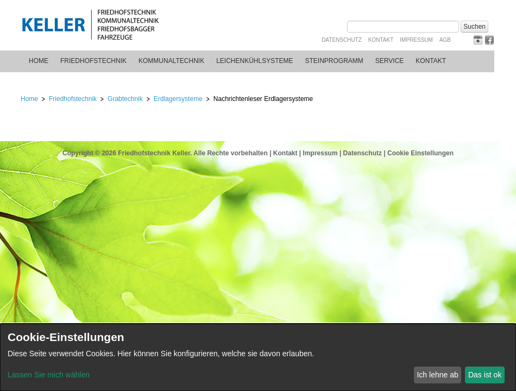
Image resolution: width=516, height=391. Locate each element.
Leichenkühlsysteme (254, 61)
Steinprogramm (334, 61)
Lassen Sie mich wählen (49, 374)
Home (38, 61)
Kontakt (380, 40)
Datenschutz (342, 40)
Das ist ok (484, 374)
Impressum (416, 40)
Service (389, 61)
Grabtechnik (125, 99)
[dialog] (258, 357)
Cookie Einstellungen (420, 153)
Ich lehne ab (437, 374)
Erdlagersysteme (178, 99)
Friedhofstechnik (93, 61)
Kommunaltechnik (171, 61)
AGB (445, 40)
